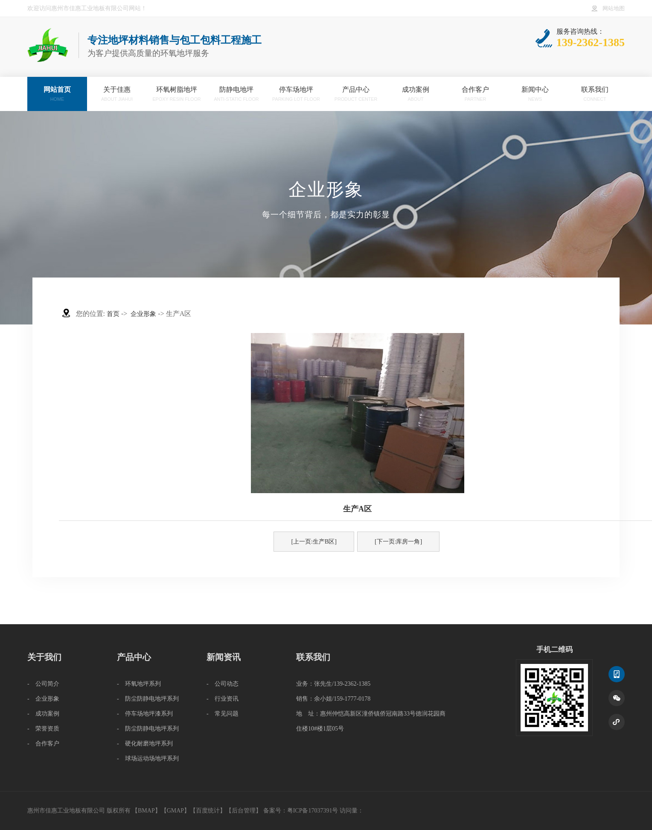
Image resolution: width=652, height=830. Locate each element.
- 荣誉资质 (43, 728)
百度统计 (208, 810)
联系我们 (313, 657)
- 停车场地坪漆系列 (145, 713)
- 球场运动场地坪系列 (148, 758)
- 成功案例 (43, 713)
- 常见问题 (223, 713)
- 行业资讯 (223, 699)
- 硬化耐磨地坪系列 (145, 743)
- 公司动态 (223, 684)
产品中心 (134, 657)
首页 (113, 313)
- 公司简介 (43, 684)
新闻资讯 (224, 657)
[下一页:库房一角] (398, 541)
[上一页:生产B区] (314, 541)
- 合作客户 (43, 743)
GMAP (175, 810)
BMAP (146, 810)
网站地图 (614, 9)
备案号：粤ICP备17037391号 (300, 810)
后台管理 (244, 810)
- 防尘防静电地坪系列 (148, 699)
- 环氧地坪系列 (139, 684)
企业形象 (143, 313)
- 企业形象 (43, 699)
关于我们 (44, 657)
